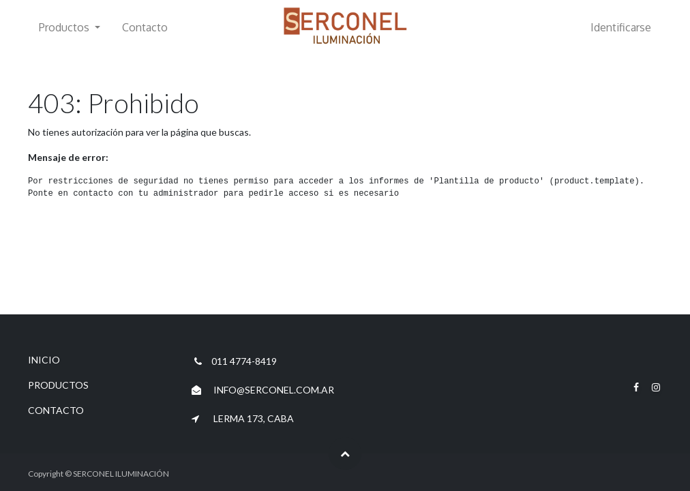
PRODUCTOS (58, 385)
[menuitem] (145, 27)
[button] (345, 453)
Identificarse (620, 27)
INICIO (44, 360)
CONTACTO (56, 410)
